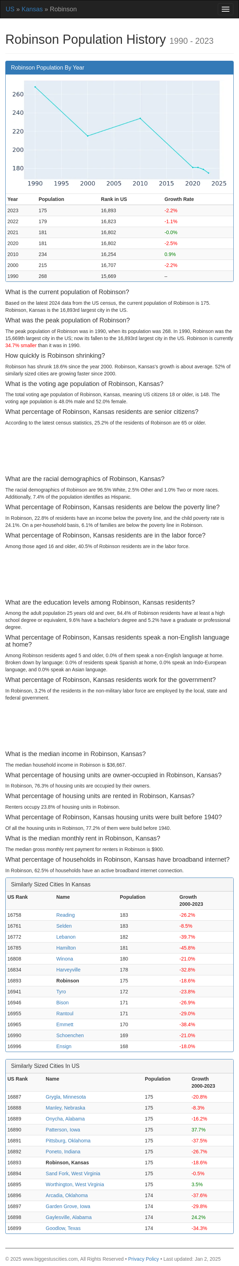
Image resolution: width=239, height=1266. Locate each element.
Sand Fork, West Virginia (73, 1173)
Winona (64, 959)
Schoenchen (70, 1035)
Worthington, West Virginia (75, 1184)
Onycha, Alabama (65, 1119)
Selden (64, 926)
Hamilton (66, 948)
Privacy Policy (143, 1259)
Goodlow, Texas (63, 1228)
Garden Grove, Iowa (68, 1206)
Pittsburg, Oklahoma (68, 1140)
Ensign (63, 1046)
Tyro (61, 991)
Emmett (64, 1024)
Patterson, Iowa (63, 1130)
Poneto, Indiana (63, 1151)
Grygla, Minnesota (66, 1097)
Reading (65, 915)
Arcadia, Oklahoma (67, 1195)
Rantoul (64, 1013)
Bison (62, 1002)
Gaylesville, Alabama (69, 1217)
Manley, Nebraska (65, 1108)
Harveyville (68, 970)
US (10, 9)
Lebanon (66, 937)
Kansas (32, 9)
